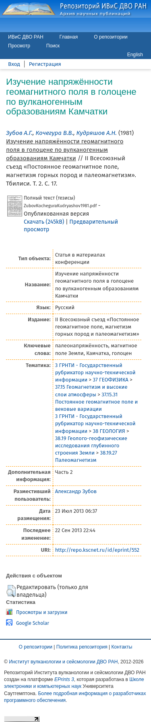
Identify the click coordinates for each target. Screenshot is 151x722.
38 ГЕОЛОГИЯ (109, 431)
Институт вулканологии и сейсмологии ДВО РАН (63, 662)
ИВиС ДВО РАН (25, 37)
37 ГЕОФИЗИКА (110, 380)
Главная (69, 37)
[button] (11, 591)
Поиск (53, 46)
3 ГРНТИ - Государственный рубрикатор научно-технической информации (95, 372)
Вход (14, 64)
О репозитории (110, 37)
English (135, 54)
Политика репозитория (82, 647)
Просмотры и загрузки (42, 612)
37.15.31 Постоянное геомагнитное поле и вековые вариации (96, 402)
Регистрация (45, 64)
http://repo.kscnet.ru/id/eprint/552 (97, 550)
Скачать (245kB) (44, 221)
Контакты (122, 647)
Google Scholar (32, 623)
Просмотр (19, 46)
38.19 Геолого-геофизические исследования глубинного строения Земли (91, 445)
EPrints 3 (64, 679)
